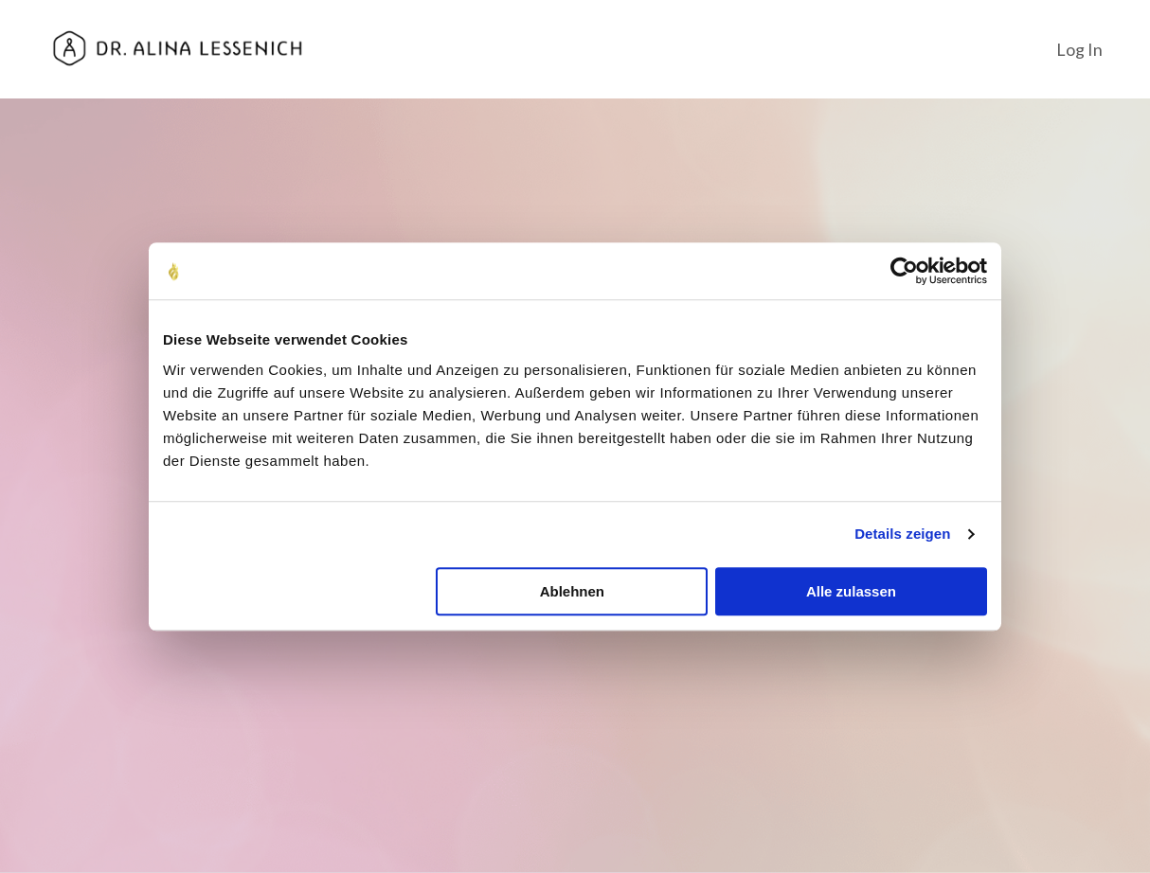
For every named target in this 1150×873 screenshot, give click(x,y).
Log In (1079, 48)
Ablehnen (572, 591)
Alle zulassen (851, 591)
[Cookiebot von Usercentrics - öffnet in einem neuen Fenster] (904, 271)
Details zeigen (902, 534)
